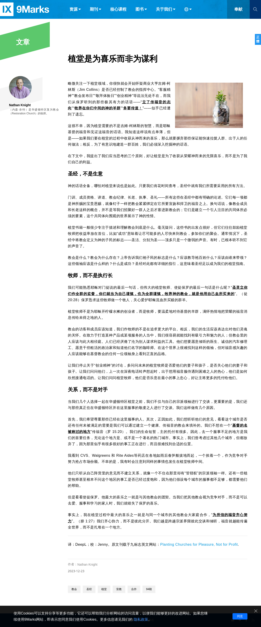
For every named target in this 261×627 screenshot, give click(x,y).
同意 (240, 616)
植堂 (104, 589)
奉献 (238, 13)
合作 (134, 589)
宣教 (119, 589)
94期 (149, 589)
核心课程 (118, 13)
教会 (74, 589)
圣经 (89, 589)
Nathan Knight (87, 564)
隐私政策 (141, 619)
